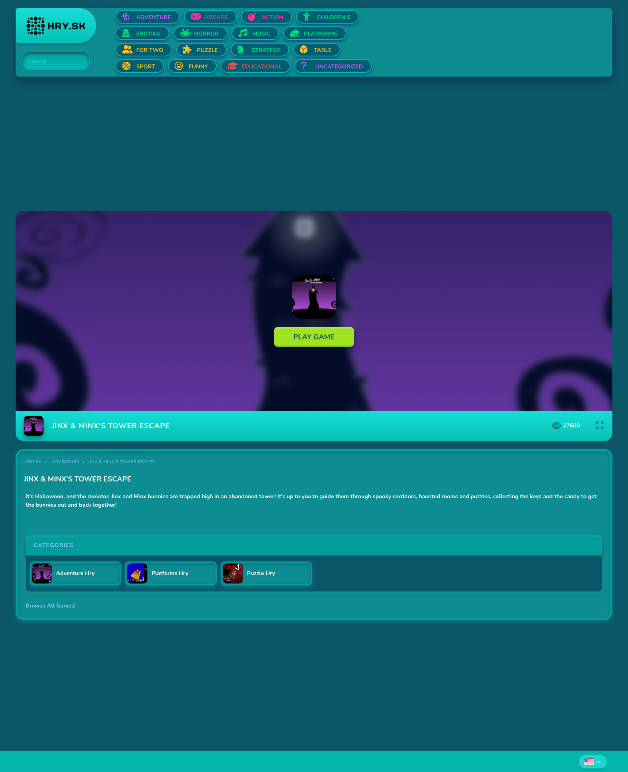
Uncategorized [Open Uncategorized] (339, 66)
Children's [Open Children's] (333, 17)
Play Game (314, 337)
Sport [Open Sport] (145, 66)
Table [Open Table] (323, 50)
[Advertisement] (256, 145)
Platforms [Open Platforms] (321, 34)
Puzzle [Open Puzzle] (207, 50)
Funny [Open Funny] (198, 66)
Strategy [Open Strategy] (266, 50)
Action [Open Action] (273, 17)
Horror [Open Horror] (206, 34)
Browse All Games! (50, 606)
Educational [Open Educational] (262, 66)
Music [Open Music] (261, 34)
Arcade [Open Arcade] (216, 17)
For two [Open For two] (149, 50)
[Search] (51, 61)
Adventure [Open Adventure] (153, 17)
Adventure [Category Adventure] (65, 462)
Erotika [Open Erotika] (148, 34)
